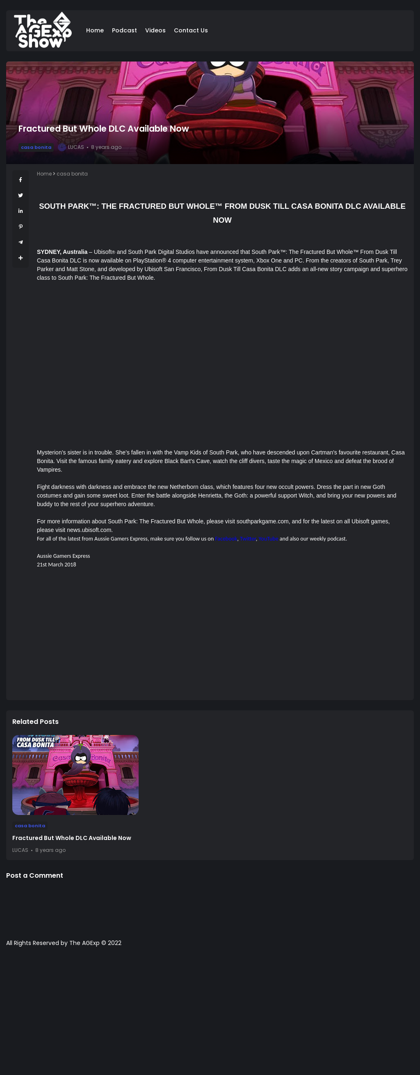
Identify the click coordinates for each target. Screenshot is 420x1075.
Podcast (124, 30)
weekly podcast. (328, 538)
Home (95, 30)
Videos (155, 30)
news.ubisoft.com (89, 530)
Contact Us (191, 30)
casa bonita (36, 147)
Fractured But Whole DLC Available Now (71, 838)
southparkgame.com (263, 521)
